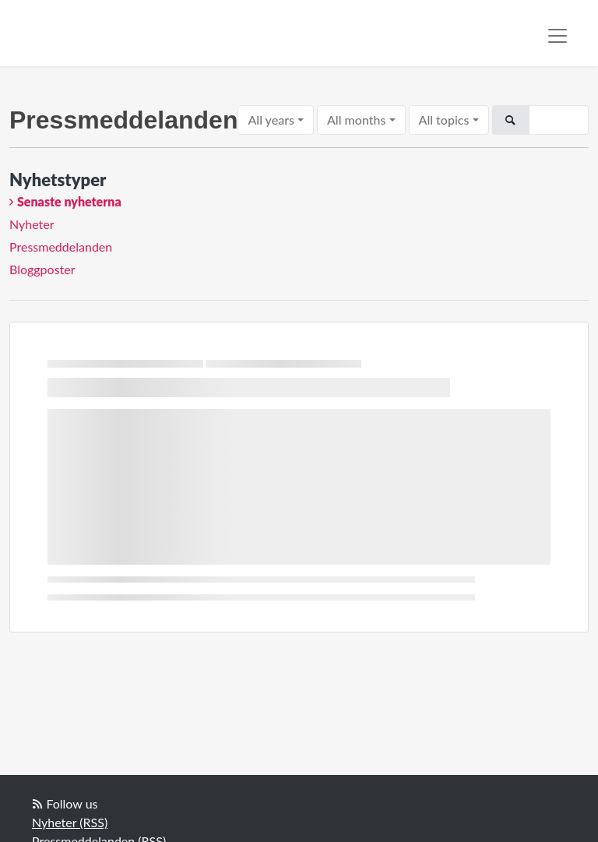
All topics (444, 119)
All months (356, 119)
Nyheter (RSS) (69, 822)
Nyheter (32, 224)
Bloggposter (42, 269)
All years (271, 119)
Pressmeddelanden (60, 246)
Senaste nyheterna (69, 201)
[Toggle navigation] (557, 36)
